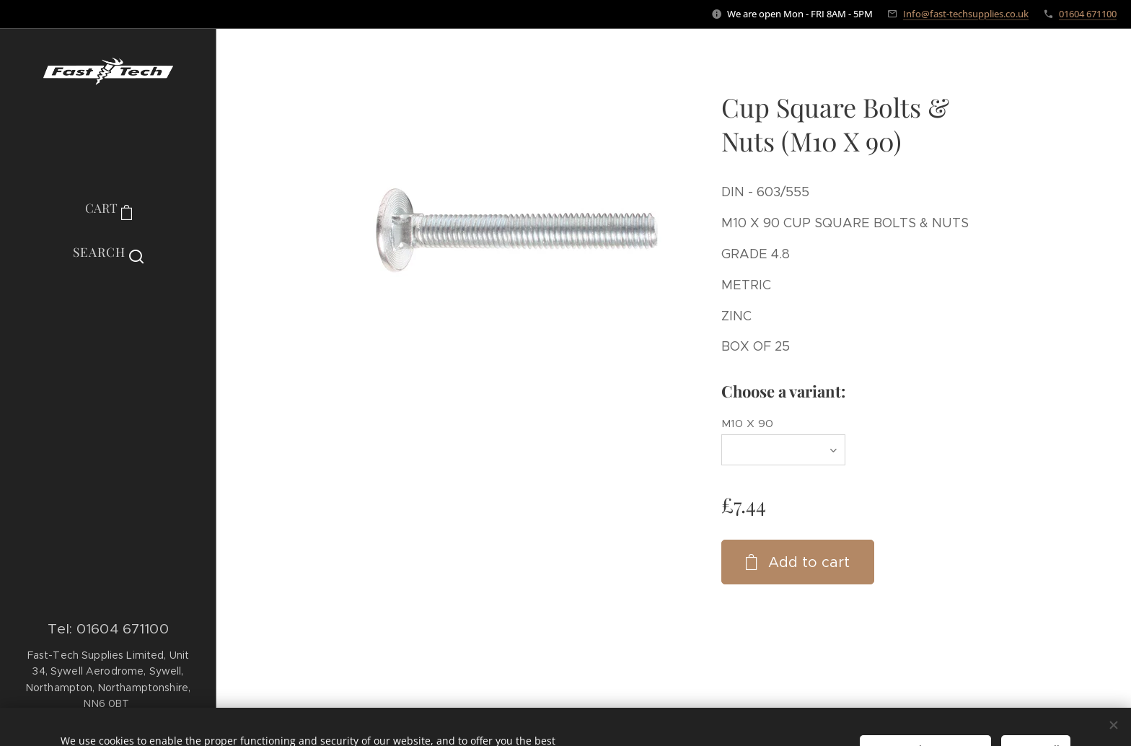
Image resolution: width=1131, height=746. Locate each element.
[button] (108, 252)
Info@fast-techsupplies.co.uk (966, 13)
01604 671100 (1088, 13)
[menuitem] (108, 311)
